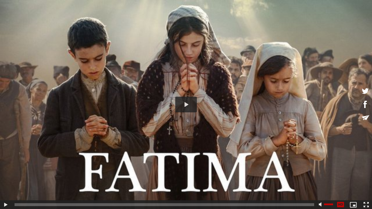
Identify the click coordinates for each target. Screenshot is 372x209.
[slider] (164, 204)
